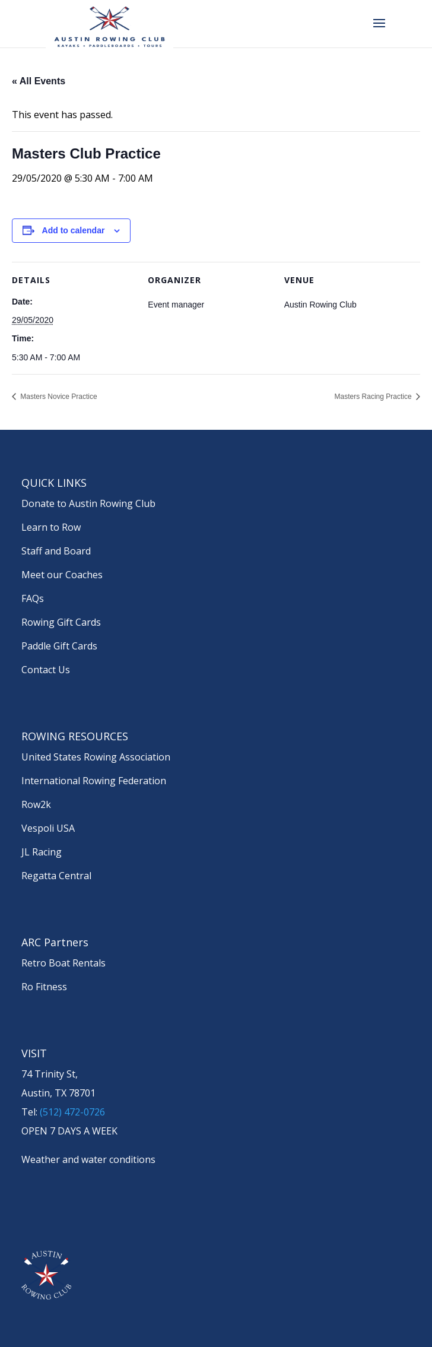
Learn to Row (51, 527)
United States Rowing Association (95, 756)
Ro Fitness (44, 986)
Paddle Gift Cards (59, 645)
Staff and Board (56, 550)
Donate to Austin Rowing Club (88, 503)
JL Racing (41, 851)
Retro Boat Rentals (63, 962)
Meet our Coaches (62, 574)
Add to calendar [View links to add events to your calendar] (73, 230)
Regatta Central (56, 875)
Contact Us (45, 669)
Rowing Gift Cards (61, 622)
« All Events (38, 81)
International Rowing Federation (93, 780)
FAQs (32, 598)
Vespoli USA (48, 828)
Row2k (36, 804)
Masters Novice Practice (57, 396)
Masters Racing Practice (374, 396)
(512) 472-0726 (72, 1111)
